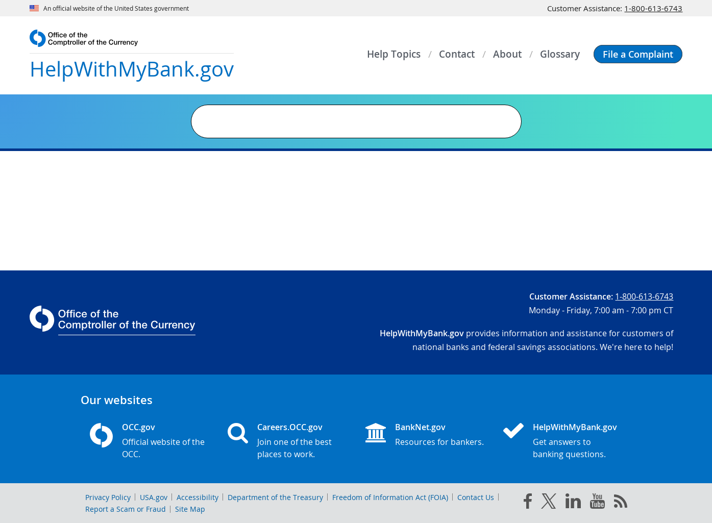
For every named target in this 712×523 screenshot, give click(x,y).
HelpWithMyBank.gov (575, 427)
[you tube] (597, 503)
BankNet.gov (420, 427)
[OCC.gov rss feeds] (620, 503)
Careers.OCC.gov (290, 427)
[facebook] (528, 503)
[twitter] (548, 503)
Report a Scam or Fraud (125, 509)
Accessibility (197, 497)
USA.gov (153, 497)
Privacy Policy (108, 497)
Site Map (190, 509)
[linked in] (573, 502)
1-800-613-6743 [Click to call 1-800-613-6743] (653, 8)
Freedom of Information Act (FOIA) (390, 497)
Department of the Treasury (275, 497)
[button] (638, 54)
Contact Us (475, 497)
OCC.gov (138, 427)
